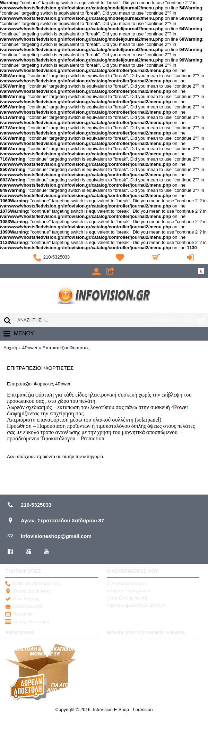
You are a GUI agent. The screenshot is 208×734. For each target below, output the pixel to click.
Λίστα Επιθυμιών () (127, 598)
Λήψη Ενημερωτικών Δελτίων (136, 605)
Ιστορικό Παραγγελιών (129, 590)
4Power (29, 347)
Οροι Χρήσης (22, 599)
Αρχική (10, 347)
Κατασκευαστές (24, 606)
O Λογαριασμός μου (127, 583)
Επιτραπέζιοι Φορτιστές (66, 347)
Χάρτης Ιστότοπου (27, 622)
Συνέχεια (187, 477)
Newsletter (19, 614)
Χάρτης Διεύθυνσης (28, 591)
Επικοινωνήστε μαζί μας (33, 583)
